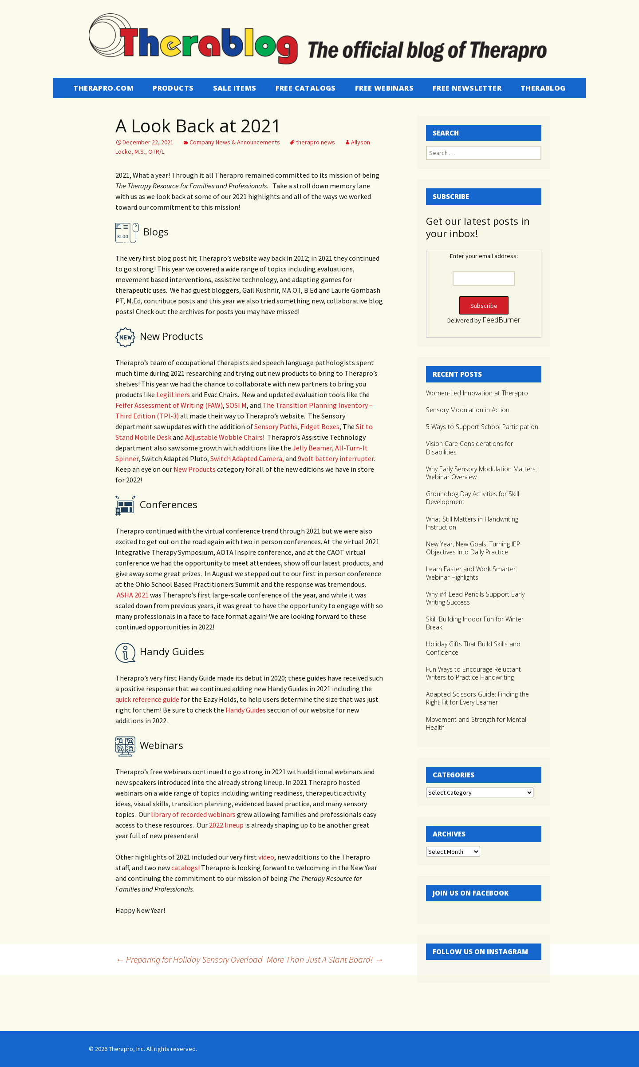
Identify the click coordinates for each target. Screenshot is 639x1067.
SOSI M (236, 405)
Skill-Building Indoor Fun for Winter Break (475, 623)
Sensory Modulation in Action (467, 410)
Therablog (543, 88)
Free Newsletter (467, 88)
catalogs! (185, 867)
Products (173, 88)
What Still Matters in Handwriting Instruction (472, 523)
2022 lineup (226, 824)
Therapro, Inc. (127, 1049)
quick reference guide (147, 699)
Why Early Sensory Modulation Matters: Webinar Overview (481, 473)
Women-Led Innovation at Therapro (477, 393)
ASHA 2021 (132, 594)
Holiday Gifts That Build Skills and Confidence (473, 648)
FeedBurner (501, 320)
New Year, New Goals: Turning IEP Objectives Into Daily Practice (473, 548)
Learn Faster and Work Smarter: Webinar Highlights (471, 573)
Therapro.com (103, 88)
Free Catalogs (306, 88)
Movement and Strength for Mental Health (476, 723)
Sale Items (234, 88)
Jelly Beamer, (313, 447)
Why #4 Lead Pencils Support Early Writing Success (475, 598)
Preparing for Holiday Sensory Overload (189, 959)
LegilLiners (173, 394)
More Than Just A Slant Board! (325, 959)
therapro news (315, 142)
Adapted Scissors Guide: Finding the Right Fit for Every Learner (477, 698)
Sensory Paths (275, 426)
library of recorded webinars (193, 814)
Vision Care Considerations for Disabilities (469, 447)
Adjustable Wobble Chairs (224, 437)
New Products (195, 469)
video (266, 856)
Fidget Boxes (319, 426)
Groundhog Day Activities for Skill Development (472, 498)
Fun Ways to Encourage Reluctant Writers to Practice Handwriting (473, 673)
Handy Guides (245, 709)
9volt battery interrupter (336, 458)
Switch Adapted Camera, (247, 458)
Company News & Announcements (234, 142)
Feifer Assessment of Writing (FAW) (169, 405)
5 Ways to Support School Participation (482, 426)
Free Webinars (384, 88)
